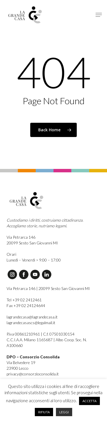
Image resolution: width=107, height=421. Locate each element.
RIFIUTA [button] (44, 412)
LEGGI (64, 412)
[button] (99, 15)
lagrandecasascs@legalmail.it (31, 322)
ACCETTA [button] (89, 401)
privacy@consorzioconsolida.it (33, 373)
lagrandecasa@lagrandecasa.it (32, 316)
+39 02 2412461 (27, 299)
